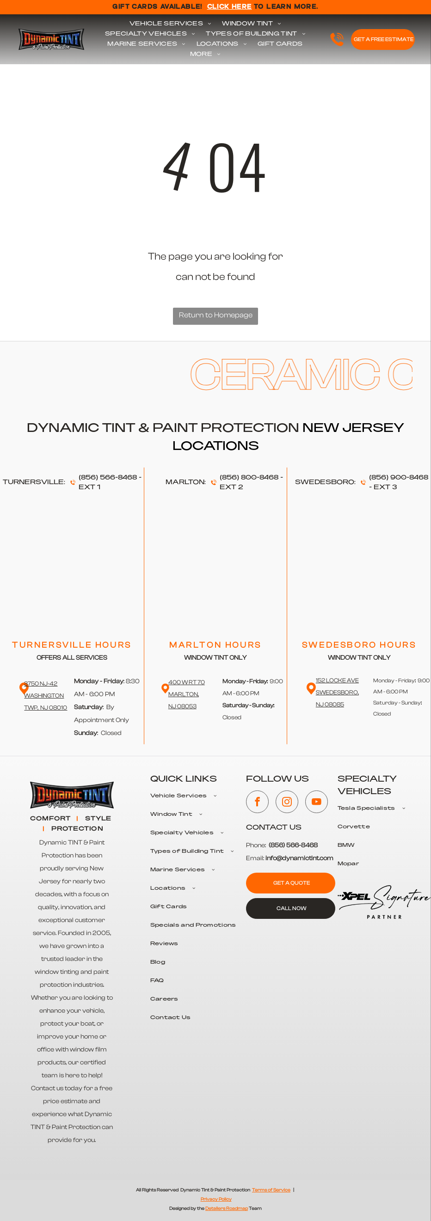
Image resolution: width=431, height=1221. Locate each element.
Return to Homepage (215, 315)
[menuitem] (170, 24)
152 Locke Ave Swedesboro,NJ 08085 (337, 692)
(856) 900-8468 (398, 477)
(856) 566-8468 (108, 477)
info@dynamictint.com (299, 858)
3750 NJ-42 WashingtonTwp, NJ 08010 (45, 695)
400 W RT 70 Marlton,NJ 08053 (186, 694)
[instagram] (287, 802)
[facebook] (257, 802)
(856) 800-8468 (249, 477)
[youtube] (316, 802)
